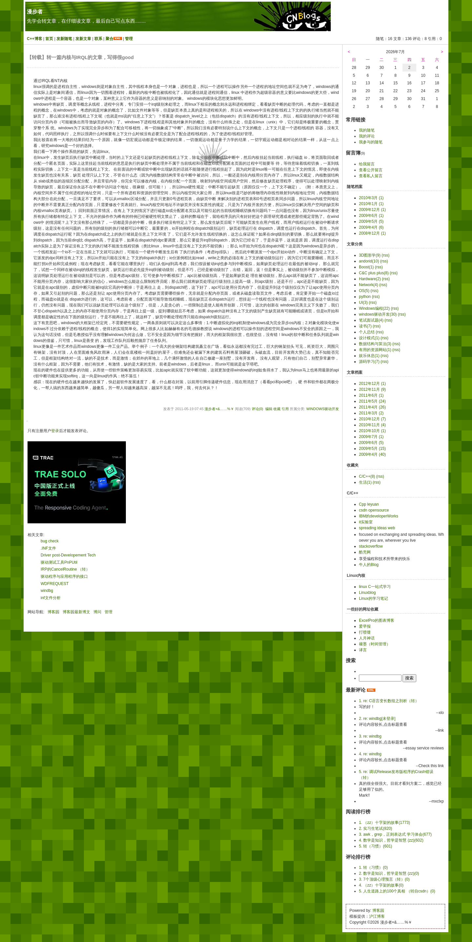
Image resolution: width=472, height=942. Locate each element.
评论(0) (257, 409)
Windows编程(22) (374, 308)
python (365, 296)
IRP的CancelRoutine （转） (65, 569)
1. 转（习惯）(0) (373, 867)
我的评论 (367, 136)
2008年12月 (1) (372, 233)
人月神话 (367, 638)
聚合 (109, 38)
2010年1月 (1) (371, 203)
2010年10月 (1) (372, 431)
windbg (47, 590)
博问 (97, 612)
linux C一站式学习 (375, 586)
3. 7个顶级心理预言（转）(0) (384, 879)
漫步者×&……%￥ (219, 409)
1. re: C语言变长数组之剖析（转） (389, 701)
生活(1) (365, 482)
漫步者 (35, 11)
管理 (129, 38)
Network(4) (368, 285)
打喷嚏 (365, 632)
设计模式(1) (369, 338)
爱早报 (365, 626)
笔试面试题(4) (371, 320)
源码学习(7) (369, 361)
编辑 (268, 409)
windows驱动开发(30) (378, 314)
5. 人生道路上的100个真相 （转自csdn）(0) (397, 891)
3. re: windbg (370, 736)
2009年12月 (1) (372, 209)
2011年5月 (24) (372, 401)
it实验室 (366, 522)
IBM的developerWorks (378, 516)
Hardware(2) (370, 279)
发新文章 (83, 38)
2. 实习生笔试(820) (375, 828)
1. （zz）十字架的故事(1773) (384, 822)
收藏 (277, 409)
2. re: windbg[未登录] (377, 718)
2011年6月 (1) (371, 395)
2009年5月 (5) (371, 221)
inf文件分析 (51, 598)
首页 (49, 38)
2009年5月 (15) (372, 448)
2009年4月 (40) (372, 454)
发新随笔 (64, 38)
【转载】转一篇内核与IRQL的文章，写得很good (80, 57)
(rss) (385, 255)
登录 (55, 431)
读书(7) (365, 326)
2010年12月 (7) (372, 419)
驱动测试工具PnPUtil (59, 562)
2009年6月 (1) (371, 215)
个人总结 (367, 332)
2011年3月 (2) (371, 413)
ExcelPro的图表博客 (376, 620)
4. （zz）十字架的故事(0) (381, 885)
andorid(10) (369, 261)
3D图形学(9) (370, 255)
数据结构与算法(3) (375, 344)
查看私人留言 (371, 176)
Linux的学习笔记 (373, 598)
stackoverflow (371, 546)
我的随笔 (367, 130)
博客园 (53, 612)
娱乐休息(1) (369, 355)
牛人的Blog (369, 564)
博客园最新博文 (76, 612)
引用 (285, 409)
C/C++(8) (367, 476)
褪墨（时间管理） (374, 644)
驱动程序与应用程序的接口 (64, 576)
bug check (50, 541)
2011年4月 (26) (372, 407)
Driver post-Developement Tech (68, 555)
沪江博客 (377, 916)
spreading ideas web (377, 528)
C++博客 (34, 38)
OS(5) (364, 290)
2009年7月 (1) (371, 436)
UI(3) (363, 302)
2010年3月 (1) (371, 198)
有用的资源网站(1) (375, 349)
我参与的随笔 (371, 142)
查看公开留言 (371, 170)
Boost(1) (366, 267)
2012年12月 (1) (372, 383)
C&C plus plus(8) (374, 273)
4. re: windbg (370, 754)
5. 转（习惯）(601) (375, 846)
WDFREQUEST (55, 583)
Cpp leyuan (369, 504)
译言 (363, 650)
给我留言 (367, 164)
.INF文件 (48, 548)
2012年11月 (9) (372, 389)
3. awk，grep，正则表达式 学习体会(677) (395, 834)
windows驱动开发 (322, 409)
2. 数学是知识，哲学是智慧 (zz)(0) (389, 873)
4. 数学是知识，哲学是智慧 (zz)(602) (391, 840)
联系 (98, 38)
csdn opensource (374, 510)
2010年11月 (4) (372, 425)
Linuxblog (367, 592)
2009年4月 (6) (371, 227)
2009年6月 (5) (371, 442)
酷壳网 (365, 552)
